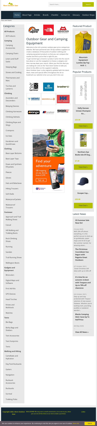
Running (9, 246)
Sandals (9, 252)
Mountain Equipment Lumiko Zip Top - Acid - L (83, 49)
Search (88, 4)
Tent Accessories (12, 336)
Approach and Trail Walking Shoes (13, 218)
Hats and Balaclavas (13, 183)
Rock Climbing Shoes (11, 239)
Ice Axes (9, 136)
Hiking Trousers (12, 188)
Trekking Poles (11, 399)
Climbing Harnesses (13, 111)
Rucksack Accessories (10, 381)
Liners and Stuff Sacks (12, 60)
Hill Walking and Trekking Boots (12, 231)
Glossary (76, 15)
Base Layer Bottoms (13, 153)
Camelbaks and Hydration (12, 357)
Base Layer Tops (12, 159)
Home (18, 15)
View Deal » (83, 126)
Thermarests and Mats (12, 79)
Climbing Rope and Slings (13, 123)
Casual (8, 225)
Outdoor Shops (89, 15)
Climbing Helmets (13, 117)
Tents (8, 346)
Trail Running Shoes (13, 257)
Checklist (55, 15)
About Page (27, 15)
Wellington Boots (12, 263)
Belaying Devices (12, 106)
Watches (9, 313)
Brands (46, 15)
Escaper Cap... (83, 193)
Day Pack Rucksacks (13, 364)
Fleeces (9, 172)
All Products (10, 36)
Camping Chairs (12, 53)
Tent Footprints (12, 341)
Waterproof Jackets (13, 199)
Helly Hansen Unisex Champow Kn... (83, 111)
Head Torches (11, 299)
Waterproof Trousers (10, 206)
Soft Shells (10, 194)
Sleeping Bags (11, 67)
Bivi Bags (9, 322)
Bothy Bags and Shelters (12, 329)
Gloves (8, 178)
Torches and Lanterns (10, 87)
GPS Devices (10, 294)
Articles (38, 15)
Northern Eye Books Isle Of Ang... (83, 153)
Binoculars (10, 275)
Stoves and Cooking (13, 72)
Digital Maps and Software (12, 281)
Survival (9, 394)
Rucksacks (10, 388)
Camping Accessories (10, 46)
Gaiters (8, 369)
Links (83, 412)
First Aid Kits (10, 288)
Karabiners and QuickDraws (12, 142)
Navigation (10, 375)
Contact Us (66, 15)
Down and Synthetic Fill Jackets (14, 165)
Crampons (10, 130)
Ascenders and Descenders (11, 99)
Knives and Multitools (10, 306)
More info (76, 423)
